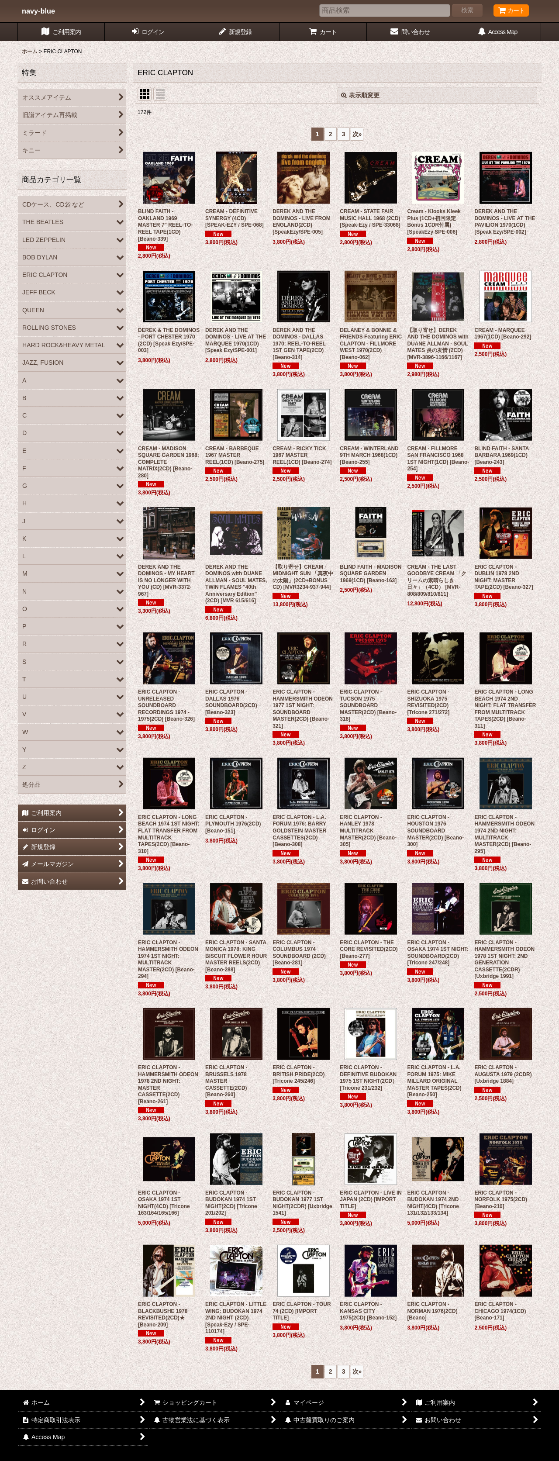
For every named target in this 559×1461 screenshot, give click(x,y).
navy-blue (38, 11)
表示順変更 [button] (360, 95)
